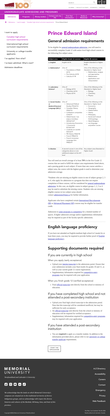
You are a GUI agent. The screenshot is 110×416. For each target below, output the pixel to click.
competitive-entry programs (94, 316)
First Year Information (69, 17)
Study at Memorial (83, 17)
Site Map (87, 410)
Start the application (54, 348)
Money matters (40, 17)
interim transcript (69, 264)
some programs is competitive (70, 212)
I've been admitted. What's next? (19, 63)
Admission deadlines (13, 67)
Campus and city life (55, 17)
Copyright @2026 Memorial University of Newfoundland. (20, 413)
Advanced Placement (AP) (64, 203)
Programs (26, 17)
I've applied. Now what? (15, 58)
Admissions (12, 17)
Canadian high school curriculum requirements (40, 22)
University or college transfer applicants (19, 52)
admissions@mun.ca (62, 195)
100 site (24, 4)
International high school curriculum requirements (17, 45)
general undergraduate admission (74, 47)
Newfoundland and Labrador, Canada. (95, 413)
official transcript (63, 285)
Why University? (98, 17)
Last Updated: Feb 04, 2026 (98, 410)
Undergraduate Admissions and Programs (31, 12)
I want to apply (21, 22)
